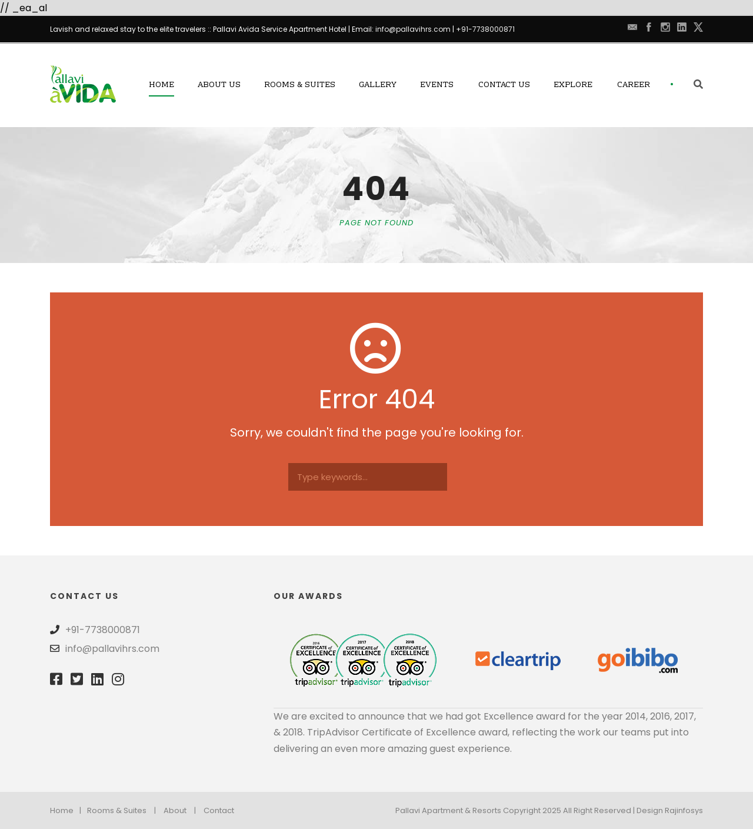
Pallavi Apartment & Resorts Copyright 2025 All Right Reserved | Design (530, 810)
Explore (573, 85)
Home (161, 85)
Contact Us (504, 85)
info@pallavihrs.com (413, 29)
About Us (219, 85)
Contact (219, 810)
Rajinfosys (684, 810)
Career (633, 85)
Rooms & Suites (299, 85)
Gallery (378, 85)
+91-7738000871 (485, 29)
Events (437, 85)
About (175, 810)
